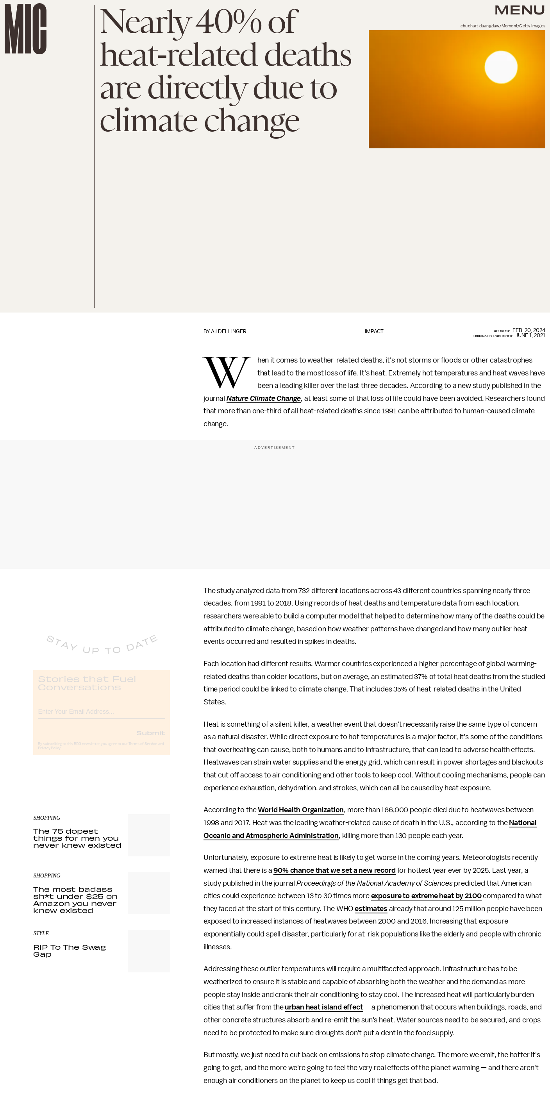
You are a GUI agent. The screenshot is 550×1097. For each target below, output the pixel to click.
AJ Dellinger (228, 331)
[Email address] (101, 717)
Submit (150, 739)
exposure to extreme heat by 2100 (426, 896)
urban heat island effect (323, 1007)
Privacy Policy (49, 755)
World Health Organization (301, 810)
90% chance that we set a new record (334, 870)
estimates (371, 909)
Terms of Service (143, 750)
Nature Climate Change (264, 398)
